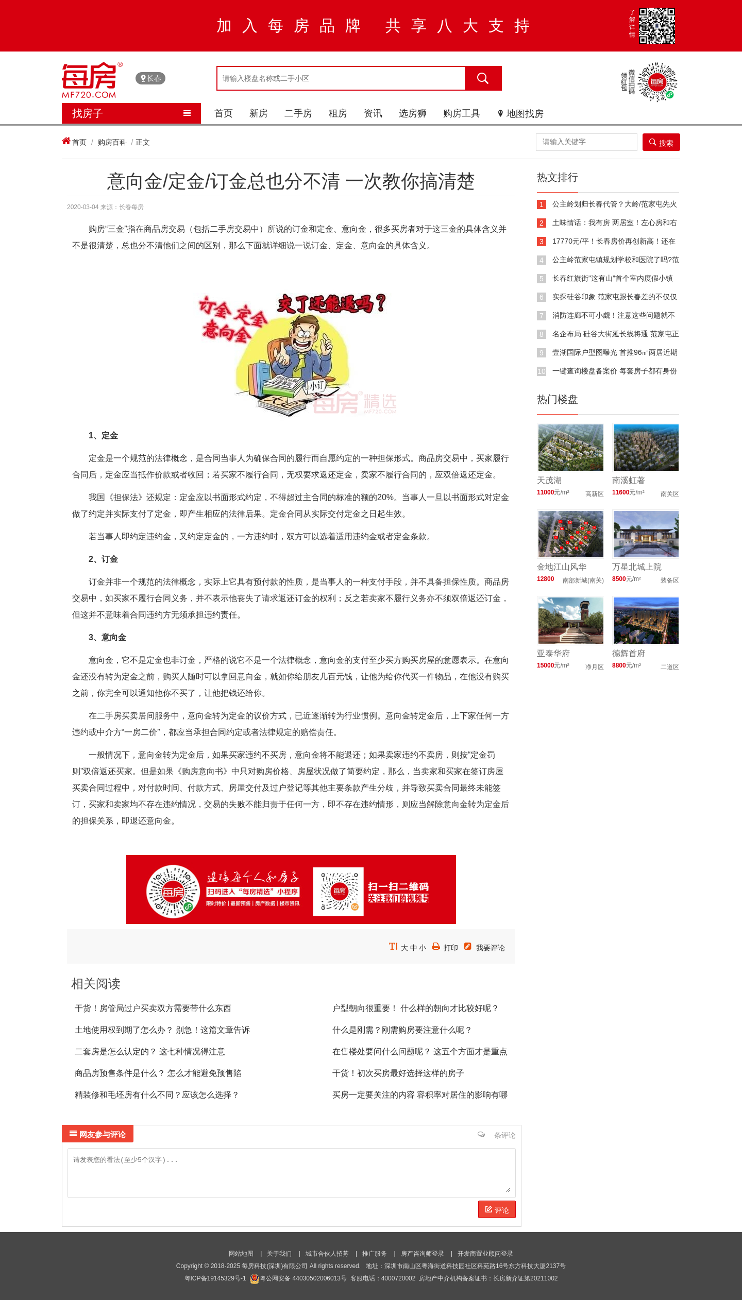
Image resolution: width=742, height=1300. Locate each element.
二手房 (298, 113)
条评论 (497, 1134)
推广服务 (374, 1253)
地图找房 (520, 114)
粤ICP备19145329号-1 (215, 1278)
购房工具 (461, 113)
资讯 (373, 113)
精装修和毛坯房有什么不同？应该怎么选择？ (157, 1094)
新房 (258, 113)
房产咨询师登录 (422, 1253)
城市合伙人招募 (327, 1253)
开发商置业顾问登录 (485, 1253)
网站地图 (241, 1253)
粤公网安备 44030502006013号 (298, 1278)
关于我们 (279, 1253)
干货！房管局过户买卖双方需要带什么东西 (153, 1008)
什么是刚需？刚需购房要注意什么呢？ (402, 1029)
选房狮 (413, 113)
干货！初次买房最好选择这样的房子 (398, 1073)
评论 (497, 1210)
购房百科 (112, 142)
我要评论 (490, 948)
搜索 (661, 143)
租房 (338, 113)
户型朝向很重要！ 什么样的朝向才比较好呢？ (415, 1008)
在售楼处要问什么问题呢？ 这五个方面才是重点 (420, 1051)
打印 (451, 948)
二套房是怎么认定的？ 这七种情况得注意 (150, 1051)
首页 (223, 113)
